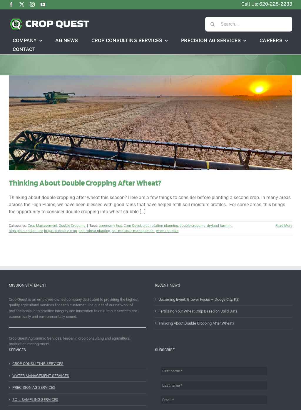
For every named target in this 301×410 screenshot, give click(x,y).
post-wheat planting (94, 231)
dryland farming (220, 226)
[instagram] (32, 4)
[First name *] (214, 371)
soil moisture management (133, 231)
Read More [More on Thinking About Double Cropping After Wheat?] (283, 226)
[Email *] (214, 400)
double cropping (192, 226)
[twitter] (21, 4)
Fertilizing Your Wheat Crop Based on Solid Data (198, 311)
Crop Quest (132, 226)
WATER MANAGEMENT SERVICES (40, 375)
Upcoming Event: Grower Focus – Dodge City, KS (198, 299)
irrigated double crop (60, 231)
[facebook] (11, 4)
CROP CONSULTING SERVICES (37, 363)
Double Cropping (72, 226)
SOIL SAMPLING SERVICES (35, 399)
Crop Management (42, 226)
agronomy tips (110, 226)
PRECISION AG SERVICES (33, 387)
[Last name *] (214, 385)
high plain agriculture (26, 231)
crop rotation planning (160, 226)
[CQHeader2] (49, 19)
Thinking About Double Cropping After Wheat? (85, 182)
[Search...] (248, 24)
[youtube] (43, 4)
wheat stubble (167, 231)
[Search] (212, 24)
